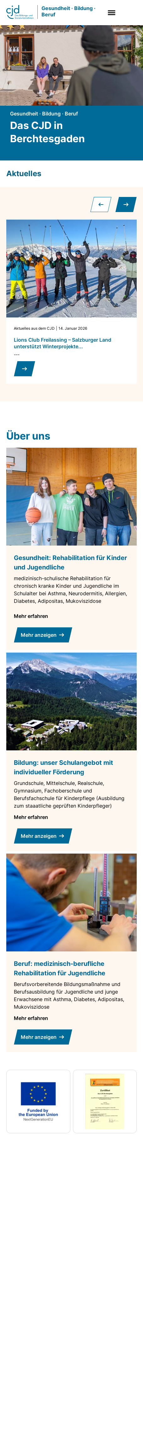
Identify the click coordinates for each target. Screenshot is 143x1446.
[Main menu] (110, 13)
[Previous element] (101, 204)
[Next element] (126, 204)
